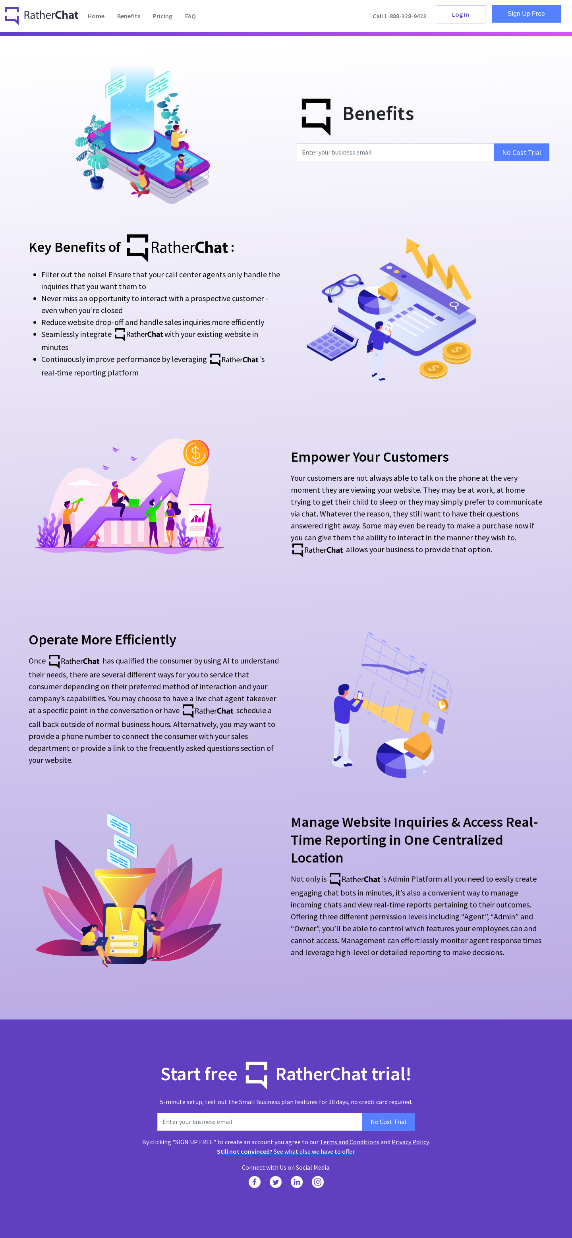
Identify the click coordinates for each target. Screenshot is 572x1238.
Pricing (162, 16)
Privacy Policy (410, 1142)
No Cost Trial (521, 152)
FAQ (190, 16)
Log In (460, 14)
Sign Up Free (526, 13)
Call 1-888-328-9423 (397, 16)
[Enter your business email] (395, 152)
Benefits (128, 16)
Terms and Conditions (349, 1142)
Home (96, 16)
